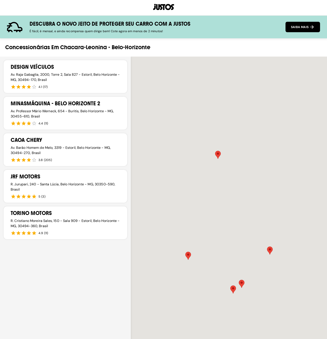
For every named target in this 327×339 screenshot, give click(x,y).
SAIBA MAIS (303, 27)
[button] (218, 155)
